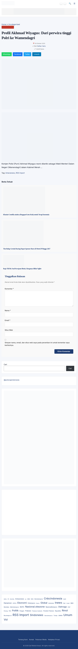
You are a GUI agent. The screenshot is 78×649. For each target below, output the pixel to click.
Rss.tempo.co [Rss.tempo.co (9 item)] (8, 615)
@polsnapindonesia (11, 380)
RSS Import (20, 173)
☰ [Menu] (74, 4)
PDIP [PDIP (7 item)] (69, 607)
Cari (5, 364)
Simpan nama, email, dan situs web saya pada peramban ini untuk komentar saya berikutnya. (37, 344)
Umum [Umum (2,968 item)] (67, 615)
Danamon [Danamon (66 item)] (8, 603)
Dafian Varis (41, 46)
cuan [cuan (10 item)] (64, 599)
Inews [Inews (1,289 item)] (58, 602)
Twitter (27, 54)
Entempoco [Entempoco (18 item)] (31, 603)
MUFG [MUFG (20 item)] (22, 607)
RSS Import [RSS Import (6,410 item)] (21, 615)
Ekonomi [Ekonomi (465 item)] (22, 602)
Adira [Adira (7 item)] (5, 599)
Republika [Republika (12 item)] (58, 611)
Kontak (31, 639)
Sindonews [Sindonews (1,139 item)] (36, 615)
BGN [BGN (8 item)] (32, 599)
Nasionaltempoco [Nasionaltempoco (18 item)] (51, 607)
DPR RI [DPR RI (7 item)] (14, 603)
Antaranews (10, 173)
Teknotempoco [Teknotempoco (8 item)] (48, 615)
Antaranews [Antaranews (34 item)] (19, 599)
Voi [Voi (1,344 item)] (6, 619)
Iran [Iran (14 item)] (64, 603)
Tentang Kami (23, 639)
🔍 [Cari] (70, 4)
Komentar (9, 289)
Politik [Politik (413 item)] (15, 610)
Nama (8, 310)
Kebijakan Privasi (54, 639)
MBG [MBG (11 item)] (72, 603)
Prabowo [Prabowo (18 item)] (28, 611)
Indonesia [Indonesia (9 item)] (51, 603)
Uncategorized (14, 24)
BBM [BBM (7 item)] (28, 599)
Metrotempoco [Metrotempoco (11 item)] (14, 607)
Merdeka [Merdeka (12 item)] (6, 607)
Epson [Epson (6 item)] (38, 603)
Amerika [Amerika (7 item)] (12, 599)
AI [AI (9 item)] (8, 599)
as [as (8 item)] (25, 599)
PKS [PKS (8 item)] (10, 611)
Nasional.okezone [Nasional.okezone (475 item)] (35, 606)
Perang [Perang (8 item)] (6, 611)
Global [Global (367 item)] (43, 602)
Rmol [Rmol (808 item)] (65, 610)
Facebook (17, 54)
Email (7, 320)
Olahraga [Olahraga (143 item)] (62, 607)
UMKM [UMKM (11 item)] (60, 615)
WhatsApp (6, 54)
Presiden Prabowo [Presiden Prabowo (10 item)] (48, 611)
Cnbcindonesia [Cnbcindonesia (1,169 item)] (53, 598)
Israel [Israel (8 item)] (68, 603)
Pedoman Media (41, 639)
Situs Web (9, 330)
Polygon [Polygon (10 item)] (22, 611)
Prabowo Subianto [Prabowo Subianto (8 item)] (37, 611)
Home (4, 24)
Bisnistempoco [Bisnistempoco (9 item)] (38, 599)
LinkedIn (37, 54)
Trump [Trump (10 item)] (55, 615)
